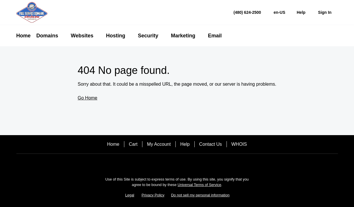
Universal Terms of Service (199, 185)
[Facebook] (177, 163)
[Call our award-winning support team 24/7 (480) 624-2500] (301, 12)
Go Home (87, 97)
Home (113, 144)
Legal (129, 195)
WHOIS (239, 144)
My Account (159, 144)
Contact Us (210, 144)
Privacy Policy (153, 195)
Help (185, 144)
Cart (133, 144)
